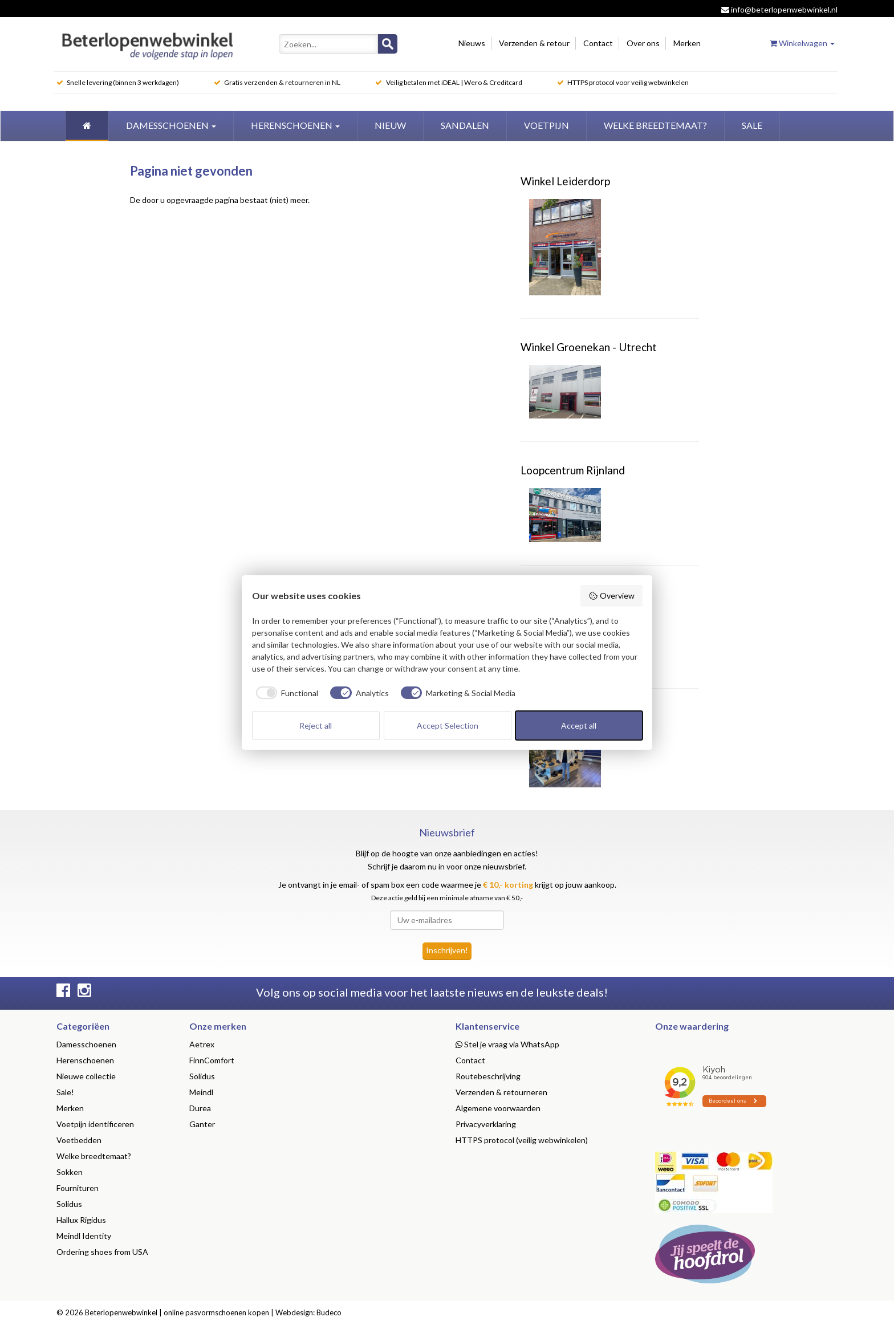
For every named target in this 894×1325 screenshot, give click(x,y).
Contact (598, 43)
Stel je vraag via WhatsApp (507, 1044)
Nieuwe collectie (86, 1076)
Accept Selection (447, 725)
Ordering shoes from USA (102, 1252)
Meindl (201, 1092)
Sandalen (465, 125)
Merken (687, 43)
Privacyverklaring (486, 1124)
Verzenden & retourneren (501, 1092)
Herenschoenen (295, 125)
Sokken (69, 1172)
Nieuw (390, 125)
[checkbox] (285, 692)
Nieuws (471, 43)
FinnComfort (211, 1060)
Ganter (202, 1124)
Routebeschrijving (488, 1076)
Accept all (578, 725)
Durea (200, 1108)
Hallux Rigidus (81, 1220)
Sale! (65, 1092)
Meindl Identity (83, 1236)
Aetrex (201, 1044)
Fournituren (77, 1188)
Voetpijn (546, 125)
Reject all (315, 725)
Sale (752, 125)
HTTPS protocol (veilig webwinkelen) (522, 1140)
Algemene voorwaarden (498, 1108)
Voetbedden (78, 1140)
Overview (611, 596)
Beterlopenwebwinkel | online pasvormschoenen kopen (177, 1312)
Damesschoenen (171, 125)
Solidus (69, 1204)
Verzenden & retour (534, 43)
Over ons (643, 43)
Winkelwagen (802, 43)
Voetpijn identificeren (95, 1124)
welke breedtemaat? (655, 125)
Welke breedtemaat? (93, 1156)
